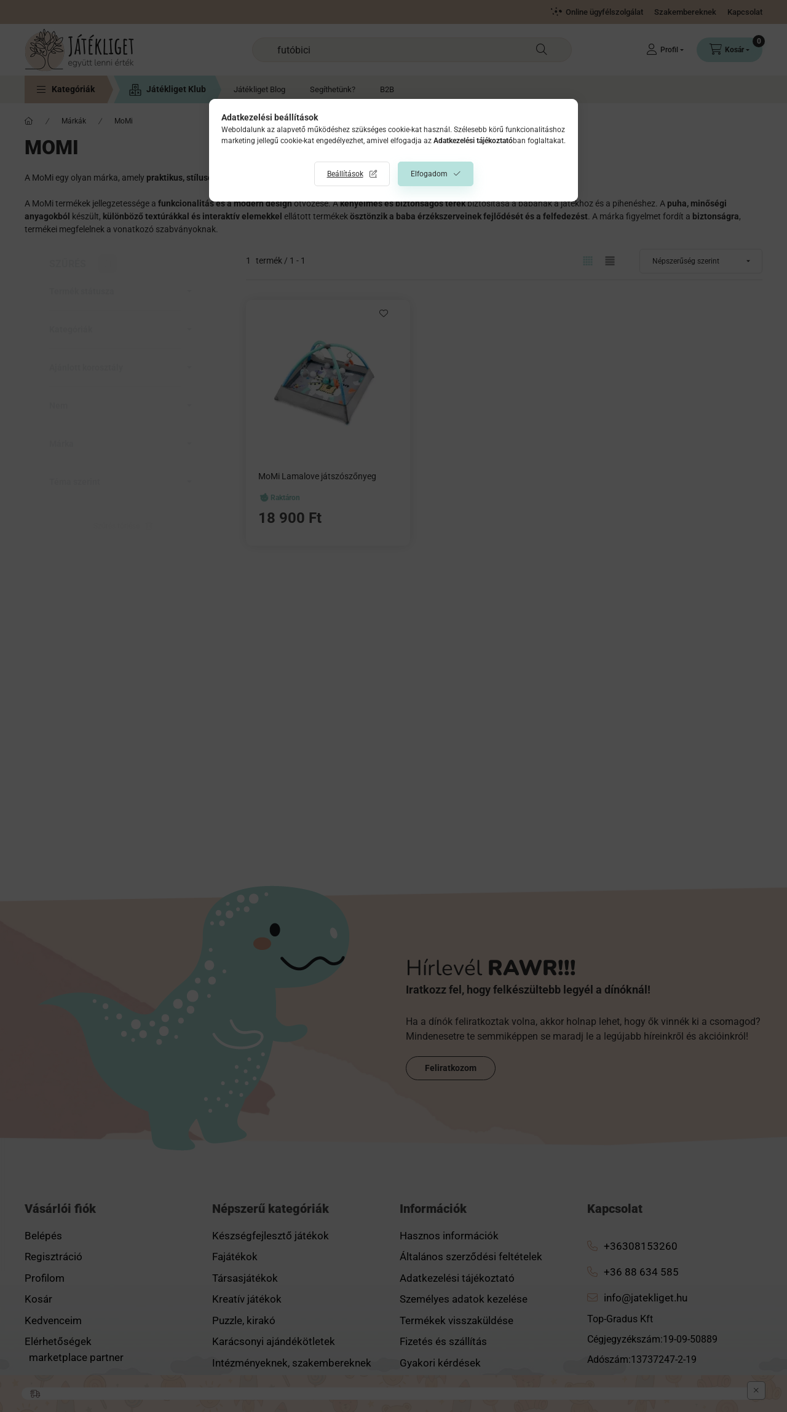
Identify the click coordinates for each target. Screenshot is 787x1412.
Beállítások (345, 174)
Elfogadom (429, 174)
